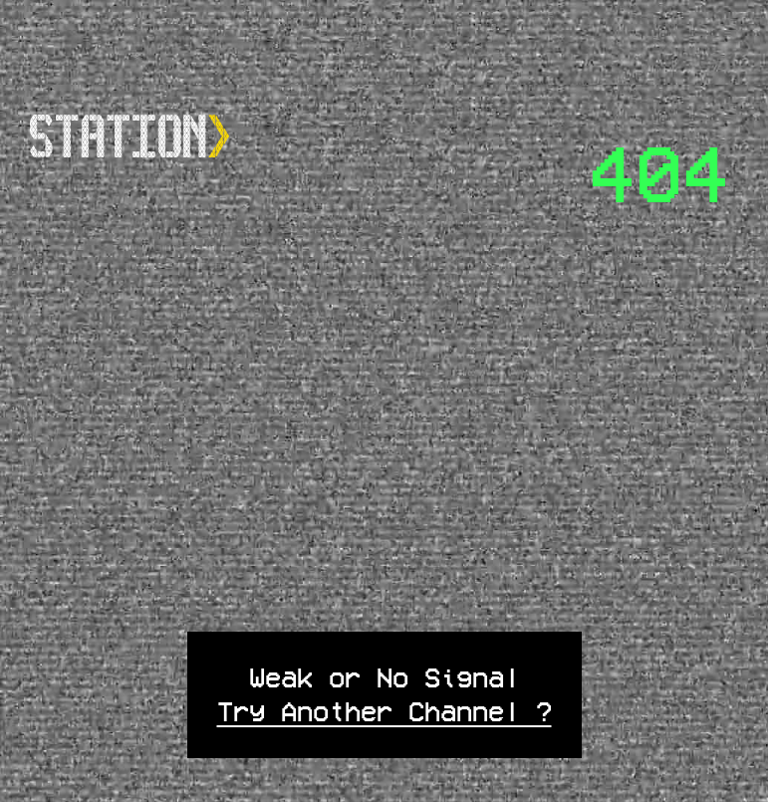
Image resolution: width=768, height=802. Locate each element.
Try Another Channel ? (384, 711)
